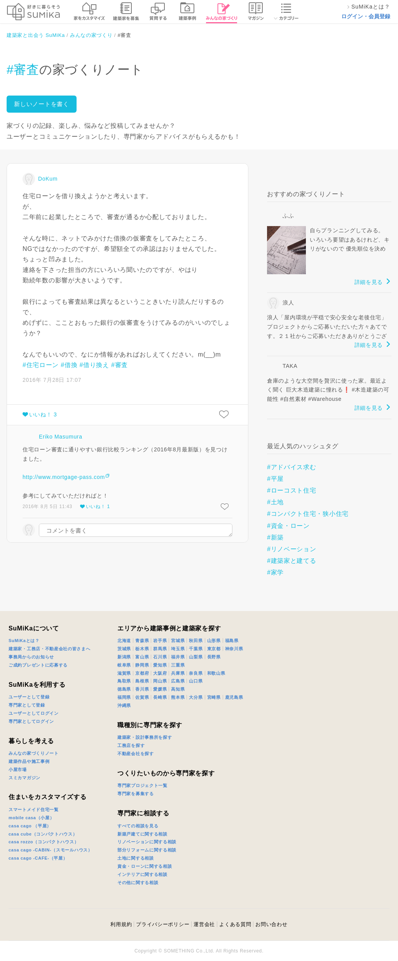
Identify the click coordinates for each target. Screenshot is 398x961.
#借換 (69, 365)
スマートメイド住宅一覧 (34, 809)
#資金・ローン (288, 525)
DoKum (48, 179)
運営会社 (204, 924)
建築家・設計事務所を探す (144, 737)
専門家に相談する (143, 813)
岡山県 (160, 681)
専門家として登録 (27, 705)
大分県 (195, 697)
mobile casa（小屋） (31, 817)
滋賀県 (124, 673)
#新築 (275, 537)
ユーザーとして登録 (29, 697)
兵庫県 (178, 673)
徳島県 (124, 689)
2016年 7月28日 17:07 (52, 380)
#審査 (23, 70)
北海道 (124, 640)
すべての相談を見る (137, 825)
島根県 (142, 681)
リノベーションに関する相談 (146, 841)
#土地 (275, 502)
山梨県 (195, 657)
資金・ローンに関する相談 (144, 866)
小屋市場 (18, 769)
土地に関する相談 (135, 858)
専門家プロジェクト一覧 (142, 785)
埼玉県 (178, 648)
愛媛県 (160, 689)
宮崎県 (214, 697)
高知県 (178, 689)
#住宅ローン (41, 365)
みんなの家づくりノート (34, 753)
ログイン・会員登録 (365, 16)
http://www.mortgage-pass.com (64, 477)
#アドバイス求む (291, 467)
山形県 (214, 640)
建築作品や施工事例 (29, 761)
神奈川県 (234, 648)
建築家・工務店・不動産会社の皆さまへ (50, 648)
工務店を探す (131, 745)
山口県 (195, 681)
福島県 (232, 640)
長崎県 (160, 697)
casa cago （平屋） (30, 825)
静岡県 (142, 665)
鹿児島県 (234, 697)
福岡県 (124, 697)
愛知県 (160, 665)
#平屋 (275, 478)
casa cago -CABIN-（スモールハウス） (51, 850)
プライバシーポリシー (162, 924)
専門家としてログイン (31, 721)
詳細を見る (368, 282)
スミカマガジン (24, 777)
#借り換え (94, 365)
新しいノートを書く (41, 104)
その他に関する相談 (137, 882)
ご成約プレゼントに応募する (38, 665)
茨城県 (124, 648)
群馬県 (160, 648)
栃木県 (142, 648)
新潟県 (124, 657)
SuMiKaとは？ (24, 640)
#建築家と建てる (291, 560)
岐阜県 (124, 665)
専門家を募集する (135, 793)
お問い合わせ (271, 924)
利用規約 (121, 924)
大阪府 (160, 673)
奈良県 (195, 673)
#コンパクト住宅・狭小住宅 (308, 513)
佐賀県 (142, 697)
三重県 (178, 665)
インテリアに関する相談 (142, 874)
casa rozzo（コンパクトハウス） (44, 841)
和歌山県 (216, 673)
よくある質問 (235, 924)
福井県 (178, 657)
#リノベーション (291, 549)
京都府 (142, 673)
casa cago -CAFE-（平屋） (38, 858)
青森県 (142, 640)
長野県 (214, 657)
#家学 (275, 572)
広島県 (178, 681)
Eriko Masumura (60, 436)
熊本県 (178, 697)
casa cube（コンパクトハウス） (43, 834)
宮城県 (178, 640)
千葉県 (195, 648)
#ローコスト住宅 (291, 490)
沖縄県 (124, 705)
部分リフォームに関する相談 (146, 850)
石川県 (160, 657)
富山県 (142, 657)
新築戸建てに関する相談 (142, 834)
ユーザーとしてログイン (34, 713)
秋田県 (195, 640)
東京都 (214, 648)
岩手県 (160, 640)
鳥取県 (124, 681)
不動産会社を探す (135, 753)
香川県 (142, 689)
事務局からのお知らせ (31, 657)
